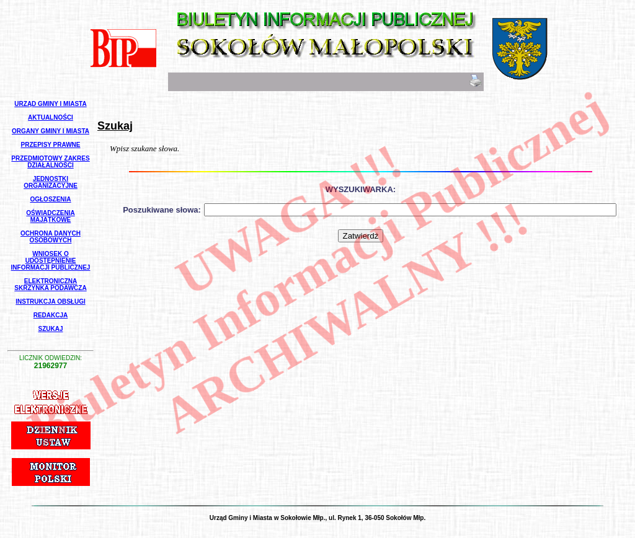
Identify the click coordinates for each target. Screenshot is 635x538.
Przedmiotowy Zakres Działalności (50, 162)
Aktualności (50, 117)
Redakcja (50, 315)
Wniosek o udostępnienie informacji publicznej (51, 260)
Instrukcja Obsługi (50, 301)
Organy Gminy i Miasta (50, 131)
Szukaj (50, 328)
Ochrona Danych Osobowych (50, 237)
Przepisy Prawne (51, 144)
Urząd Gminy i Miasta (50, 103)
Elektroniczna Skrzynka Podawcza (50, 284)
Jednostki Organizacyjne (51, 182)
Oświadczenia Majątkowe (50, 216)
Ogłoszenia (50, 199)
